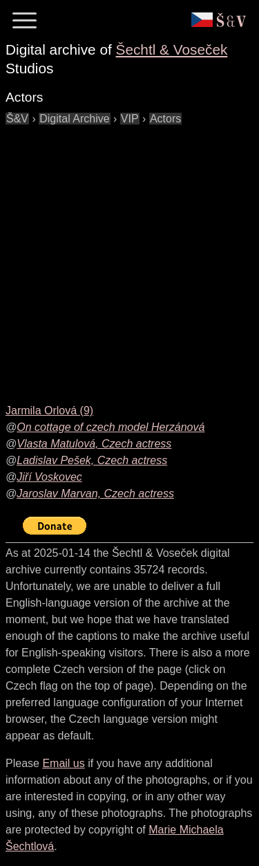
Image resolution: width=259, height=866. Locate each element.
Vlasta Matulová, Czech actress (94, 444)
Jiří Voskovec (49, 477)
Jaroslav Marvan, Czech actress (95, 493)
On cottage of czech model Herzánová (110, 427)
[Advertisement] (129, 257)
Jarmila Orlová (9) (49, 410)
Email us (63, 763)
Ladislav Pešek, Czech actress (92, 460)
